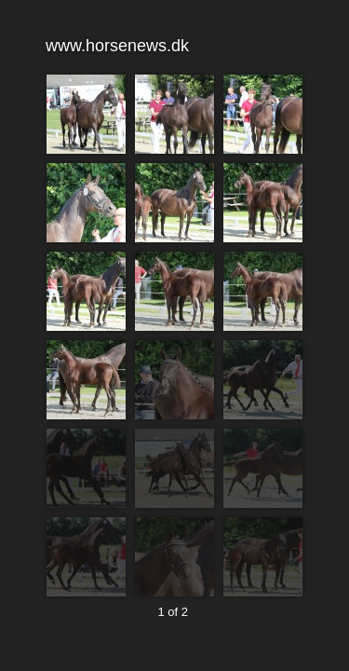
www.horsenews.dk (173, 46)
